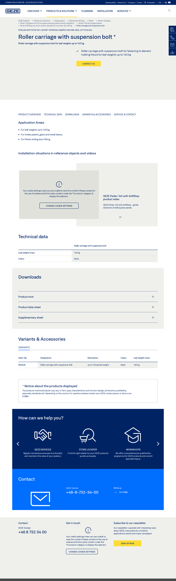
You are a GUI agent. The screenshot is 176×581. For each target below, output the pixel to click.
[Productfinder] (172, 30)
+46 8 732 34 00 (32, 537)
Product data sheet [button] (86, 312)
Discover (33, 11)
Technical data (53, 120)
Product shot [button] (86, 302)
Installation (105, 11)
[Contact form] (172, 45)
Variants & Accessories (96, 120)
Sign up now (127, 549)
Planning (87, 11)
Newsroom (122, 3)
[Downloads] (172, 52)
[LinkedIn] (166, 2)
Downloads (72, 120)
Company (131, 3)
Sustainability (111, 3)
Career (139, 3)
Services (122, 11)
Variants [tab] (24, 353)
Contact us (88, 64)
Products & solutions (60, 11)
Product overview (29, 120)
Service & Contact (125, 120)
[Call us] (172, 37)
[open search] (169, 10)
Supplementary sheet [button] (86, 323)
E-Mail (25, 402)
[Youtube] (169, 2)
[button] (150, 3)
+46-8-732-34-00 (82, 498)
